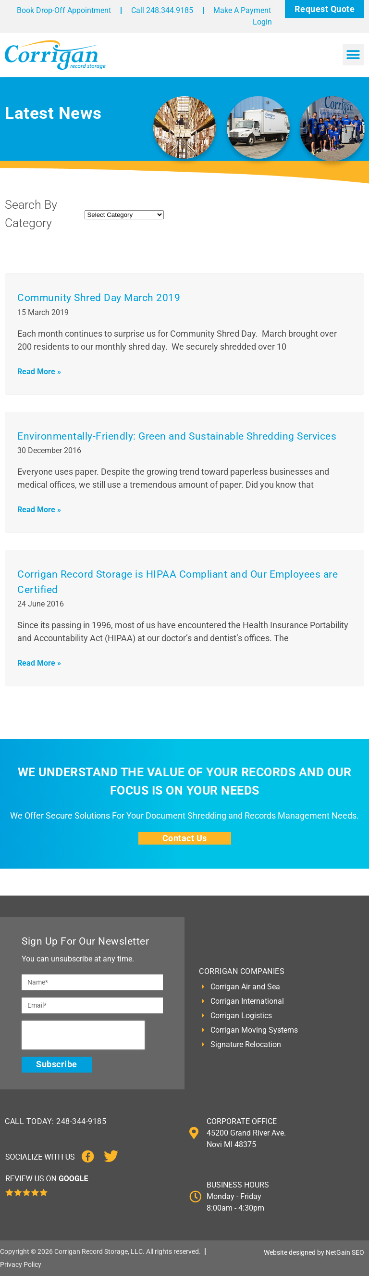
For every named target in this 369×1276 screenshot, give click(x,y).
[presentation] (83, 1035)
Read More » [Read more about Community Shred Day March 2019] (39, 371)
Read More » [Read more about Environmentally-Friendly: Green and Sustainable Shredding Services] (39, 509)
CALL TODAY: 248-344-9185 (55, 1121)
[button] (353, 54)
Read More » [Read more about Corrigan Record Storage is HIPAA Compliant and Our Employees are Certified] (39, 663)
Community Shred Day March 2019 (98, 297)
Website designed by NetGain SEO (314, 1252)
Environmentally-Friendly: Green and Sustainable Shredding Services (176, 436)
